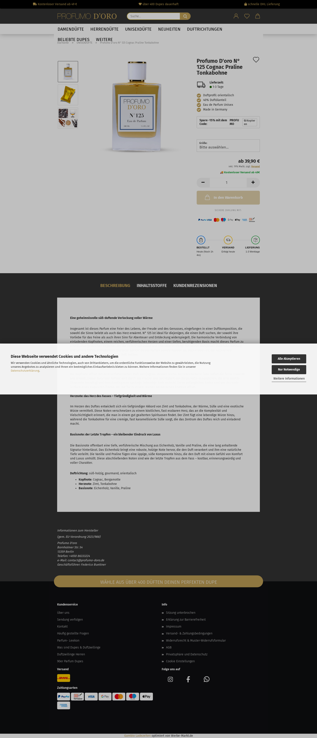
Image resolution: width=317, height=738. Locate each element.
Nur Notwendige (289, 369)
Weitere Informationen (289, 378)
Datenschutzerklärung (25, 370)
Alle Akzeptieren (289, 359)
